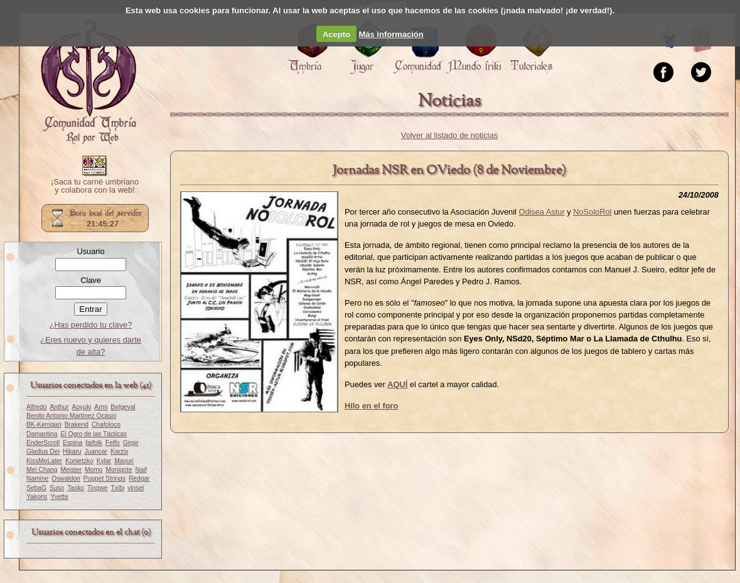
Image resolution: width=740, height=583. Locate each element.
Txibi (118, 487)
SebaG (36, 487)
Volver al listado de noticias (449, 135)
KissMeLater (44, 460)
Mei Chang (42, 469)
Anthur (59, 407)
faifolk (93, 442)
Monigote (119, 469)
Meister (71, 469)
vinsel (135, 487)
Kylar (104, 460)
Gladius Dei (43, 451)
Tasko (75, 487)
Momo (93, 469)
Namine (37, 478)
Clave (90, 280)
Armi (100, 407)
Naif (141, 469)
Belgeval (122, 407)
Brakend (76, 424)
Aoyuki (82, 407)
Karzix (119, 451)
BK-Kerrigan (44, 424)
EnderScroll (43, 442)
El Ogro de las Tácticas (94, 434)
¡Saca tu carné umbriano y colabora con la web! (95, 186)
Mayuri (124, 460)
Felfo (112, 442)
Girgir (131, 442)
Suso (57, 487)
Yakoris (36, 496)
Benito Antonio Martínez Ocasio (71, 415)
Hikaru (72, 451)
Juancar (95, 451)
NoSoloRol (592, 212)
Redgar (139, 478)
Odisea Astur (541, 212)
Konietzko (79, 460)
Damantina (42, 434)
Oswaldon (65, 478)
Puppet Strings (104, 478)
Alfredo (36, 407)
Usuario (90, 251)
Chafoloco (106, 424)
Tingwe (97, 487)
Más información (390, 34)
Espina (72, 442)
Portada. (88, 82)
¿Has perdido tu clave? (91, 324)
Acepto (336, 34)
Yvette (59, 496)
